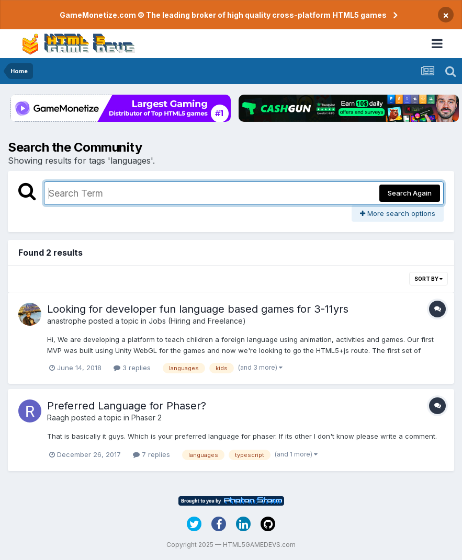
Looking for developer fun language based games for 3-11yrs (197, 309)
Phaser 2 (146, 417)
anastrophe (66, 320)
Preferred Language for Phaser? (126, 405)
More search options (397, 213)
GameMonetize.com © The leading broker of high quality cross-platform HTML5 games (223, 14)
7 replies (151, 454)
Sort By (428, 279)
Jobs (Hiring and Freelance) (197, 320)
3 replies (132, 367)
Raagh (58, 417)
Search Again (410, 193)
